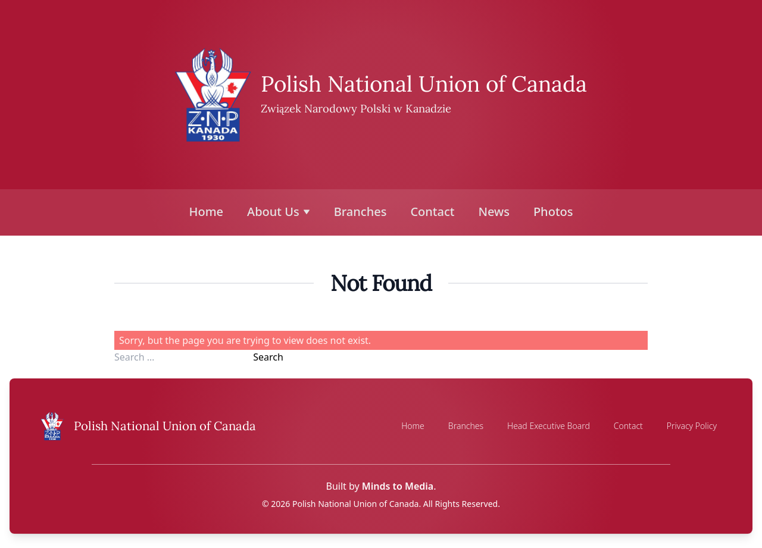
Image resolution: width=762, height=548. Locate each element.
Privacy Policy (692, 425)
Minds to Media (397, 486)
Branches (360, 211)
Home (206, 211)
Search (268, 357)
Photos (553, 211)
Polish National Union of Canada (424, 84)
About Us (278, 211)
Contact (432, 211)
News (493, 211)
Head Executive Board (548, 425)
